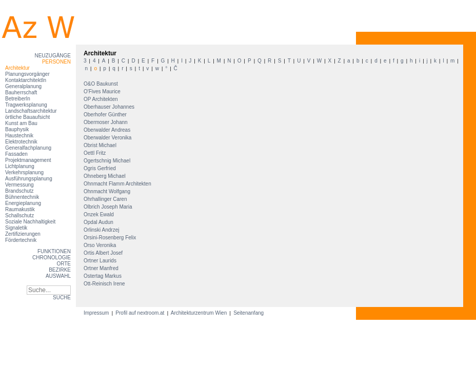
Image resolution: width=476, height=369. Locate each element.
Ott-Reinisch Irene (105, 283)
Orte (63, 263)
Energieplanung (23, 203)
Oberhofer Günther (106, 114)
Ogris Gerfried (100, 168)
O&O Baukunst (101, 84)
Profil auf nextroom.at (140, 313)
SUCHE (62, 297)
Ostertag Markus (103, 276)
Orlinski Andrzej (102, 230)
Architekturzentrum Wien (199, 313)
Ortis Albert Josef (104, 253)
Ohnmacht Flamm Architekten (118, 184)
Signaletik (16, 228)
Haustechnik (19, 135)
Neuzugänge (52, 55)
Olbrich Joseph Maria (108, 207)
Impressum (97, 313)
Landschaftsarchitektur (31, 111)
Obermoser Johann (106, 122)
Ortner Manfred (102, 268)
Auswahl (58, 276)
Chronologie (51, 257)
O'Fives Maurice (103, 91)
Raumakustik (20, 209)
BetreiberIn (17, 98)
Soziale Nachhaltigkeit (30, 221)
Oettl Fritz (95, 153)
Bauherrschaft (21, 92)
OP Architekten (101, 99)
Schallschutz (19, 215)
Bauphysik (17, 129)
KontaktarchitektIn (25, 80)
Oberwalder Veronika (108, 137)
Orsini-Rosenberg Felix (110, 237)
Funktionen (54, 251)
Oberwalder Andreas (108, 130)
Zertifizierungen (23, 234)
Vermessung (19, 185)
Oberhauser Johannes (110, 107)
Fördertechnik (20, 240)
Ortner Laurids (101, 260)
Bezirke (60, 270)
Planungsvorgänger (27, 74)
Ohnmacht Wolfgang (108, 191)
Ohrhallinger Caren (106, 199)
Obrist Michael (101, 145)
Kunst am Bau (21, 123)
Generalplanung (23, 86)
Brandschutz (19, 191)
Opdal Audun (99, 222)
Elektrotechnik (21, 142)
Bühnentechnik (22, 197)
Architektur (17, 68)
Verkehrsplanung (24, 172)
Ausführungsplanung (28, 178)
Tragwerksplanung (26, 105)
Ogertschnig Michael (108, 160)
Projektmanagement (28, 160)
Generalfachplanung (28, 148)
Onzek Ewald (99, 214)
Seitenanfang (248, 313)
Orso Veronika (100, 245)
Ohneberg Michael (105, 176)
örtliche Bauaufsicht (27, 117)
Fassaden (16, 154)
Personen (56, 62)
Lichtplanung (19, 166)
